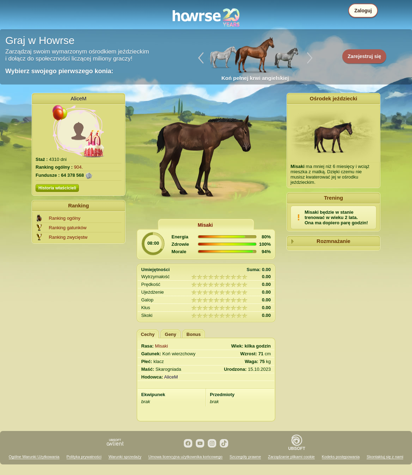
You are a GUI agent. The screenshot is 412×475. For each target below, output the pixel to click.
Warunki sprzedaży (124, 457)
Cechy (148, 334)
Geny (170, 334)
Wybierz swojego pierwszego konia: (59, 71)
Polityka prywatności (84, 457)
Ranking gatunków (68, 227)
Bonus (194, 334)
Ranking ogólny (65, 218)
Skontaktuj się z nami (385, 457)
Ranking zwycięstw (68, 237)
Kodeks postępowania (341, 457)
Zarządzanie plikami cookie (291, 457)
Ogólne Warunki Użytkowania (34, 457)
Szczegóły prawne (245, 457)
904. (78, 167)
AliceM (78, 98)
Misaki (205, 225)
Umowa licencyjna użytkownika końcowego (185, 457)
